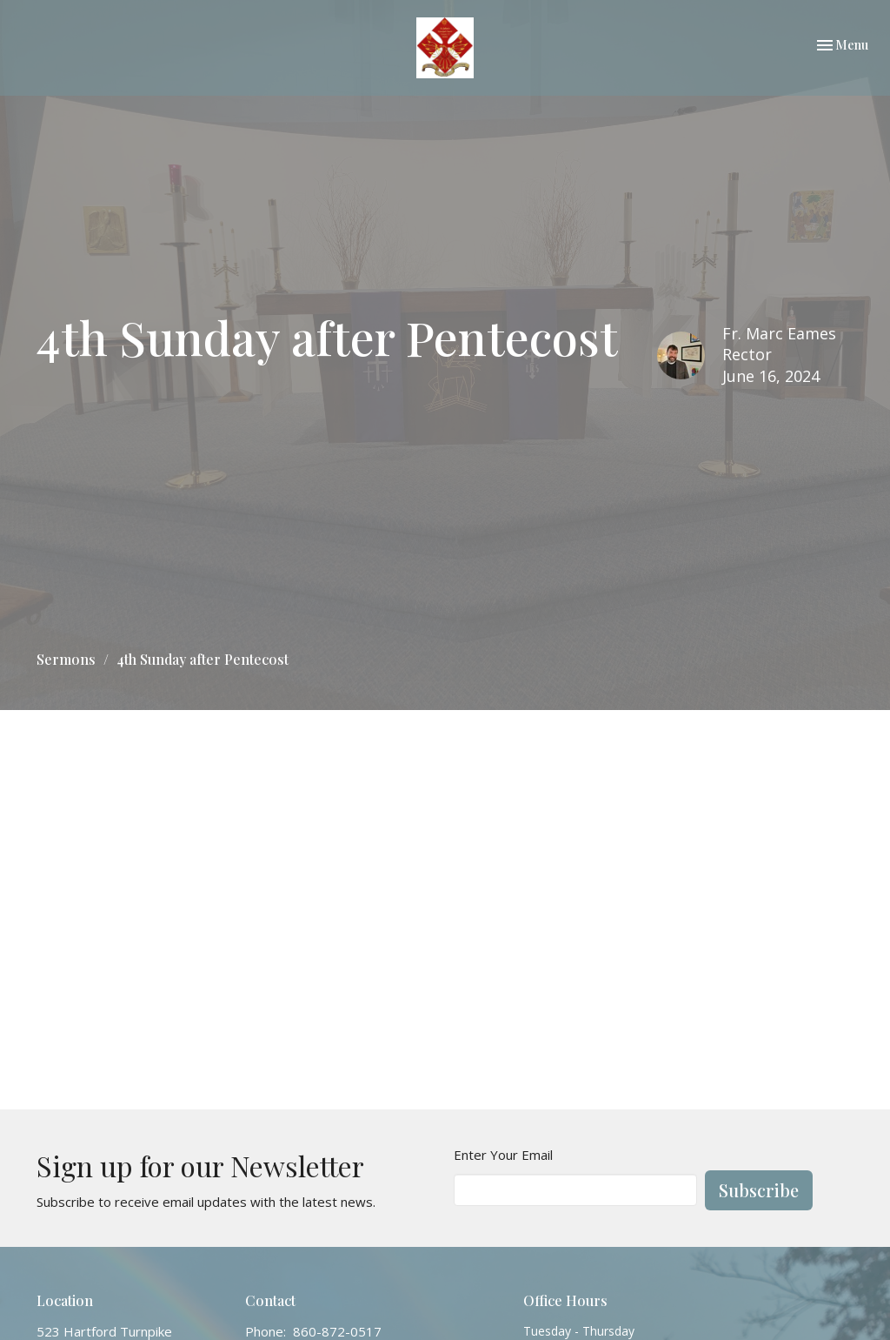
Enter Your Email (503, 1154)
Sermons (66, 659)
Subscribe (759, 1190)
